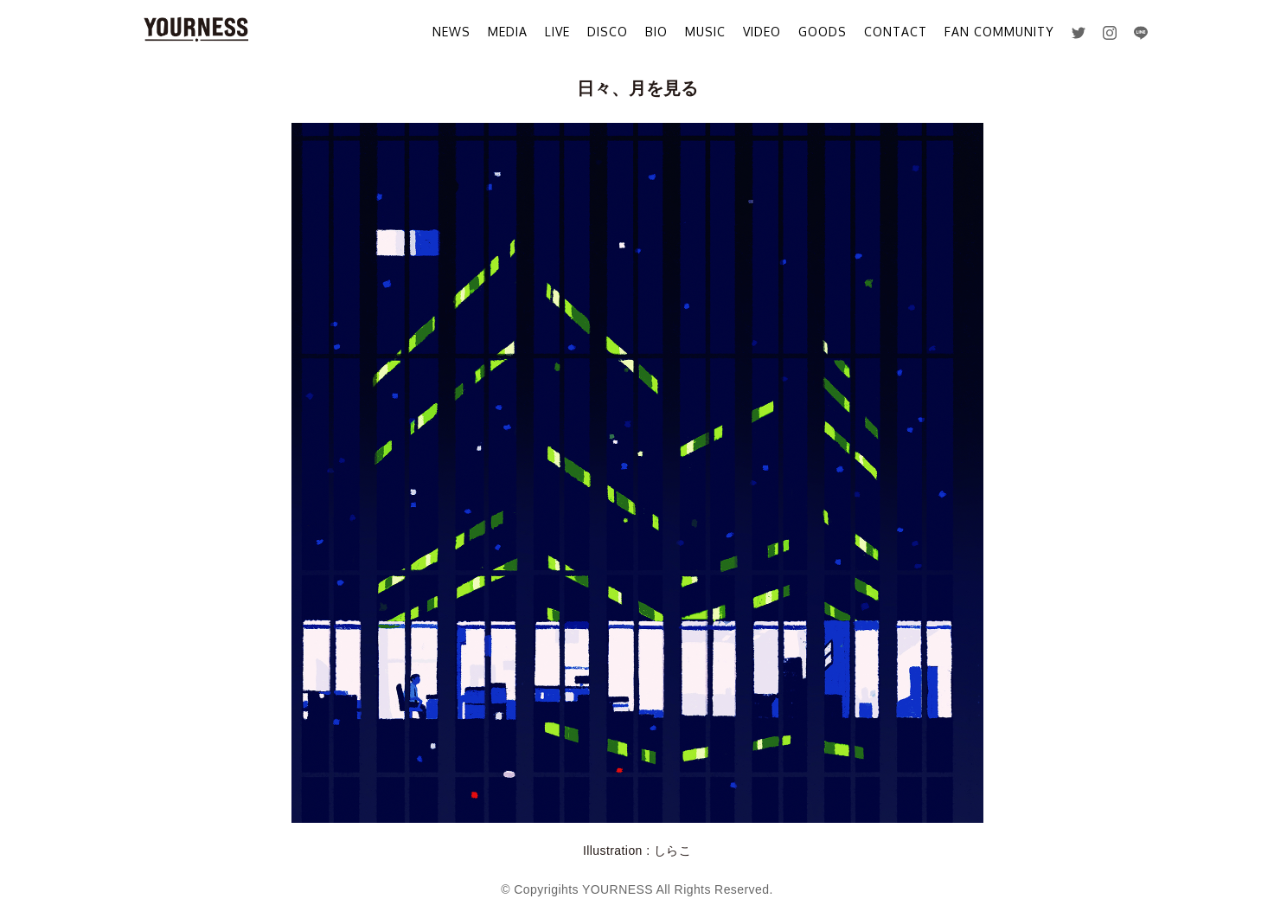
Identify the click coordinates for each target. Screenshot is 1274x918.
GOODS (822, 31)
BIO (656, 31)
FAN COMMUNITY (999, 31)
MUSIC (705, 31)
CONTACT (895, 31)
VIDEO (762, 31)
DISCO (607, 31)
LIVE (557, 31)
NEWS (451, 31)
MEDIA (508, 31)
